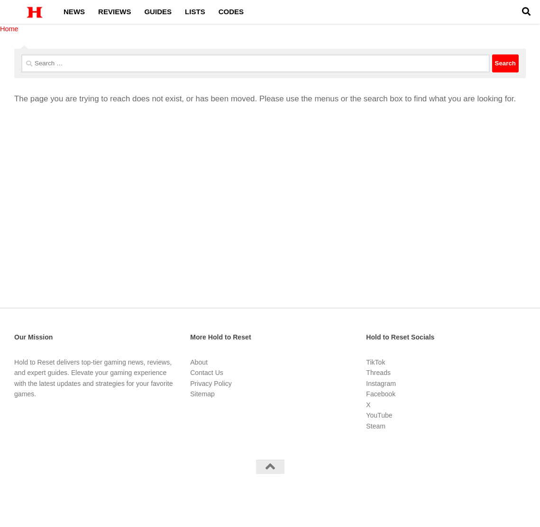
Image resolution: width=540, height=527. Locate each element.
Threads (378, 372)
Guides (158, 12)
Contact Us (206, 372)
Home (9, 29)
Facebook (380, 394)
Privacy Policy (211, 383)
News (74, 12)
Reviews (114, 12)
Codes (231, 12)
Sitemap (202, 394)
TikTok (375, 362)
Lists (195, 12)
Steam (375, 426)
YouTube (379, 415)
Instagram (381, 383)
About (199, 362)
